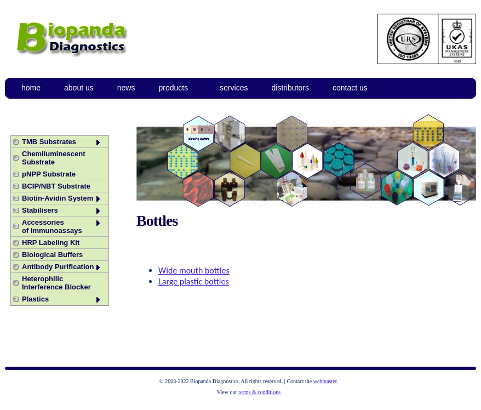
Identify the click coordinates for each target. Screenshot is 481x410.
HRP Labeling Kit (50, 242)
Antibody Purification (61, 267)
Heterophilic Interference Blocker (56, 283)
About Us (79, 87)
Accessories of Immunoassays (61, 226)
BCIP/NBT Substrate (56, 186)
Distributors (290, 87)
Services (234, 87)
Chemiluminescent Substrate (53, 158)
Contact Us (354, 87)
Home (31, 87)
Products (177, 87)
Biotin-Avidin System (61, 198)
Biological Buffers (52, 254)
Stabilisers (61, 210)
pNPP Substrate (49, 174)
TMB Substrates (61, 142)
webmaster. (325, 381)
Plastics (61, 299)
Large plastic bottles (193, 281)
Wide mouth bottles (194, 270)
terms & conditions (259, 392)
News (126, 87)
